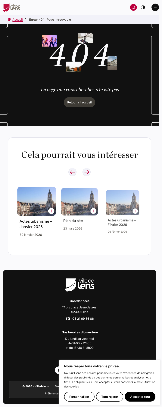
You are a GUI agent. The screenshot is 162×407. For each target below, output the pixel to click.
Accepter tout (140, 397)
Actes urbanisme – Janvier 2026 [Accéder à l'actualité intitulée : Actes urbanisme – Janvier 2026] (36, 223)
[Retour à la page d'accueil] (44, 7)
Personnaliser (79, 397)
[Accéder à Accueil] (17, 19)
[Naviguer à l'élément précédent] (72, 172)
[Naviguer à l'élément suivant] (87, 172)
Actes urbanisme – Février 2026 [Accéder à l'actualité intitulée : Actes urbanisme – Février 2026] (121, 220)
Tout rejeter (109, 397)
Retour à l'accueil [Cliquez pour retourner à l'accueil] (79, 102)
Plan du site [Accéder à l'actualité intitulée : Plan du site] (74, 219)
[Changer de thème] (142, 7)
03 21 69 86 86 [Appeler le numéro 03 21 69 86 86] (83, 318)
